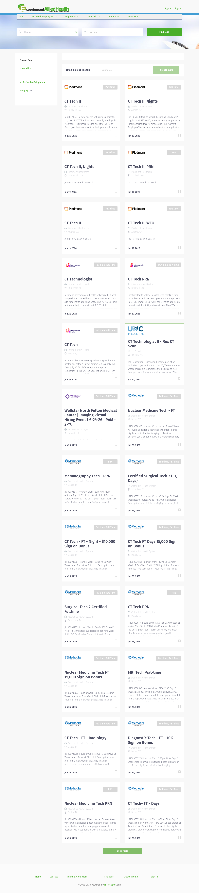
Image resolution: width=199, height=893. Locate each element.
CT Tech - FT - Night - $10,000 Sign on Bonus (90, 543)
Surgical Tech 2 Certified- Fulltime (86, 609)
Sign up (178, 8)
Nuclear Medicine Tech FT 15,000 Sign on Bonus (87, 674)
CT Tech (71, 344)
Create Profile (131, 876)
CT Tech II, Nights (143, 101)
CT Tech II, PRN (141, 166)
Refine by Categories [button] (33, 82)
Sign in (167, 8)
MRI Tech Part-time (144, 672)
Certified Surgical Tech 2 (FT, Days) (152, 478)
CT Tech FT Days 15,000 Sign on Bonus (152, 543)
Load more (122, 850)
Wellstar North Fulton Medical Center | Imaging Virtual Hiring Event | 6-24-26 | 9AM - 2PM (91, 417)
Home (38, 876)
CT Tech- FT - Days (144, 803)
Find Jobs (164, 32)
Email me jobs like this (78, 70)
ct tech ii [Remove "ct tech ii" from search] (24, 68)
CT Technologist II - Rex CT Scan (151, 343)
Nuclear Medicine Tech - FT (151, 410)
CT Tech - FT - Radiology (85, 738)
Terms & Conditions (77, 876)
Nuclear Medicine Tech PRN (88, 803)
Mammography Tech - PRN (88, 476)
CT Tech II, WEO (141, 223)
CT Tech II (73, 101)
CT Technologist (78, 279)
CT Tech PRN (138, 279)
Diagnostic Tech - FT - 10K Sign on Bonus (150, 740)
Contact (54, 876)
